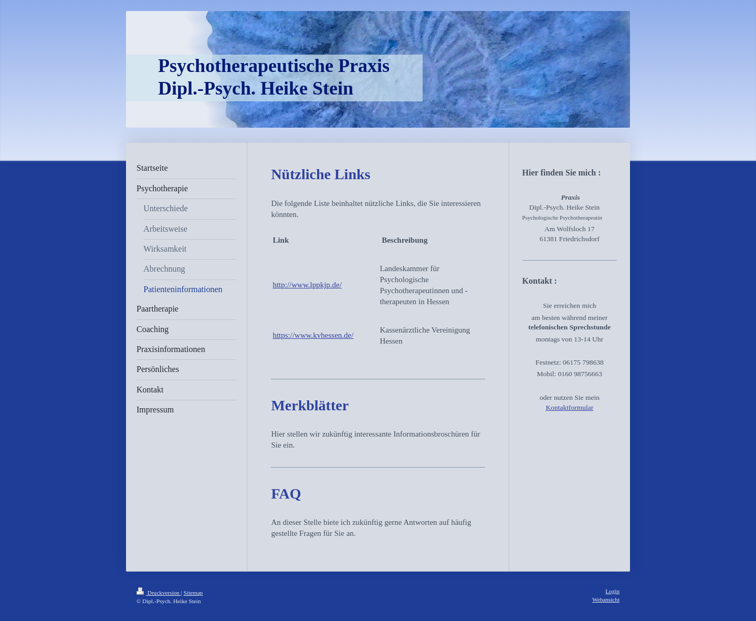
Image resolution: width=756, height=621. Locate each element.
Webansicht (606, 599)
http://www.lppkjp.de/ (307, 285)
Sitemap (193, 592)
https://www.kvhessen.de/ (312, 335)
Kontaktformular (569, 407)
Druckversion (158, 592)
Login (612, 591)
